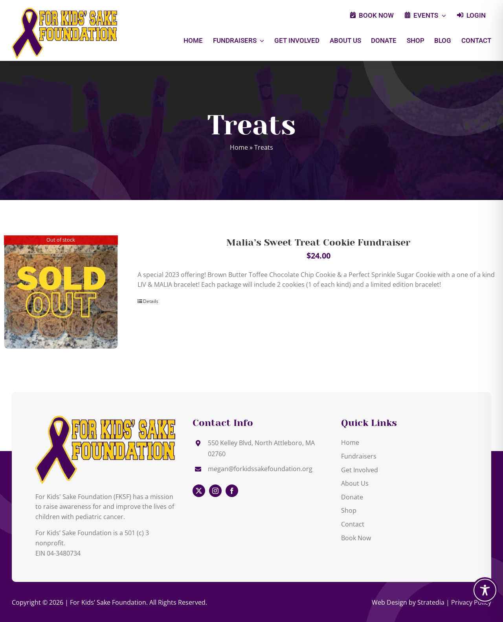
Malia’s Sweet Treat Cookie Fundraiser (318, 242)
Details (150, 301)
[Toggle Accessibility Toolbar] (485, 590)
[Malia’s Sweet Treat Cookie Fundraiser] (61, 292)
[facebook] (232, 490)
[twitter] (199, 490)
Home (239, 147)
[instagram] (215, 490)
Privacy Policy (471, 602)
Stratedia (430, 602)
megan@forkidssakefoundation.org (260, 468)
